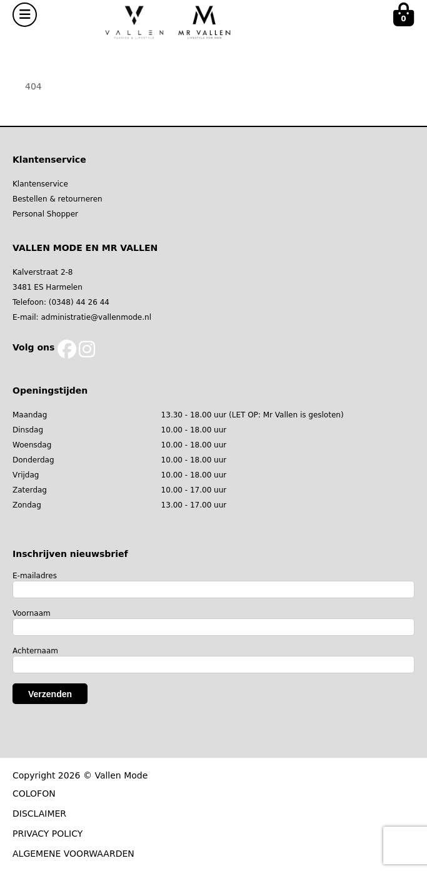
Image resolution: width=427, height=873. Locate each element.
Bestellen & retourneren (58, 199)
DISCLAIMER (39, 814)
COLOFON (34, 794)
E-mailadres (35, 575)
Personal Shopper (45, 214)
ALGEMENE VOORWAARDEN (73, 854)
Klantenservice (40, 184)
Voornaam (32, 613)
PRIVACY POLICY (48, 834)
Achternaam (35, 650)
